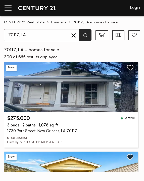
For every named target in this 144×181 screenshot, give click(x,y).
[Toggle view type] (118, 35)
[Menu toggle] (8, 8)
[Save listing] (130, 68)
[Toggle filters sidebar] (101, 35)
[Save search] (134, 35)
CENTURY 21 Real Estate (24, 22)
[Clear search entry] (73, 35)
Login (135, 8)
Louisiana (58, 22)
